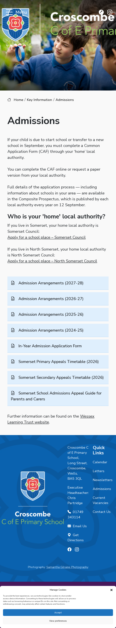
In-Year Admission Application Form (49, 346)
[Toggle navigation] (9, 12)
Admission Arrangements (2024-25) (50, 330)
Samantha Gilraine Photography (67, 567)
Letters (98, 471)
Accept (58, 612)
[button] (111, 589)
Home (18, 99)
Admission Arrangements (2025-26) (50, 314)
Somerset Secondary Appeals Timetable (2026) (60, 377)
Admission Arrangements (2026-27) (50, 298)
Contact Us (102, 511)
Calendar (100, 462)
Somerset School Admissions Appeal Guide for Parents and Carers (56, 396)
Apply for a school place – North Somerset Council (52, 261)
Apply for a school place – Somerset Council (46, 237)
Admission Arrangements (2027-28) (50, 283)
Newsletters (103, 480)
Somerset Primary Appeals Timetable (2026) (58, 361)
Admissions (102, 489)
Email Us (77, 526)
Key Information (39, 99)
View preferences (58, 620)
